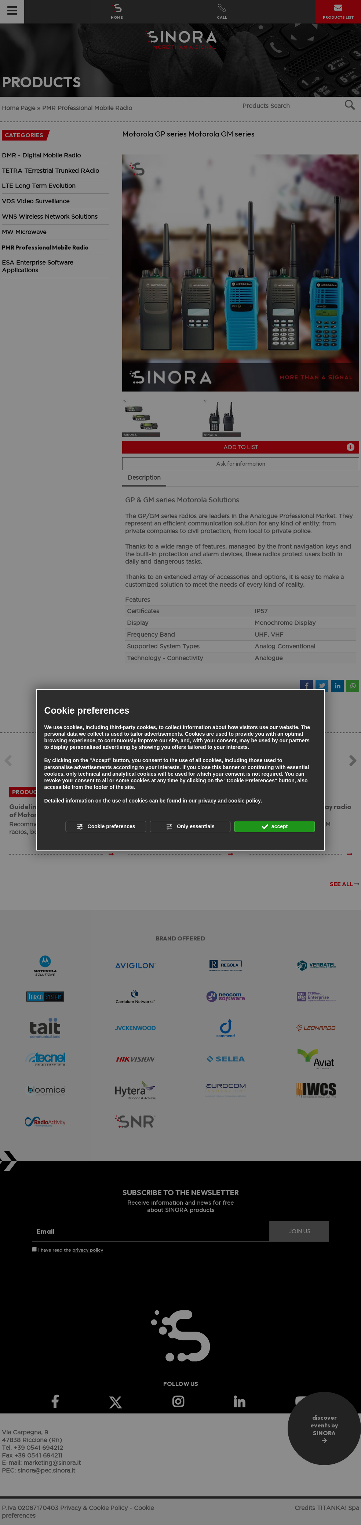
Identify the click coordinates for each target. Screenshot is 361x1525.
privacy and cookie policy (229, 800)
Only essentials (190, 826)
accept (275, 826)
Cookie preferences (106, 826)
